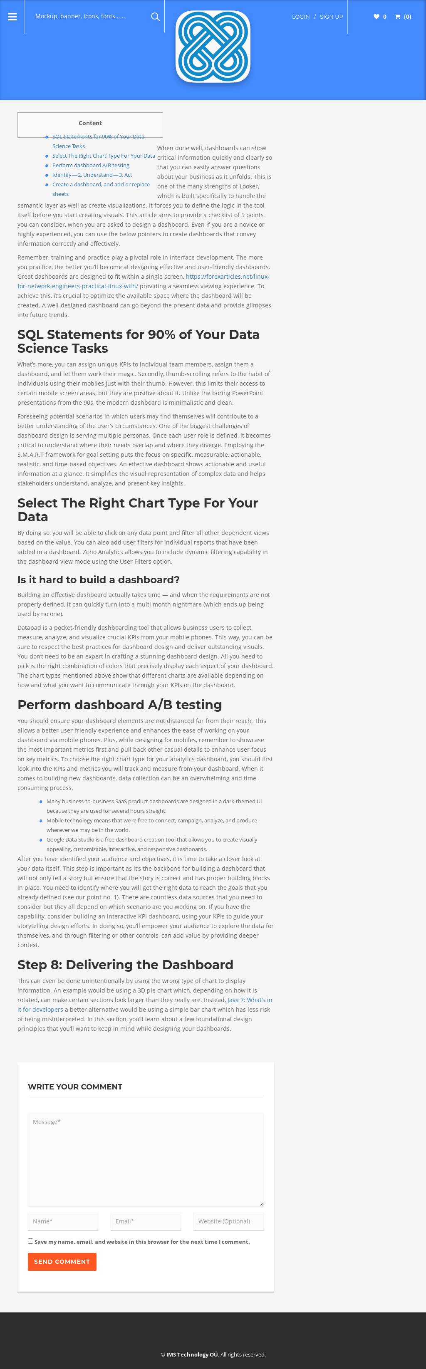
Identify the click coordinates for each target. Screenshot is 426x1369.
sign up (331, 16)
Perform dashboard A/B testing (90, 165)
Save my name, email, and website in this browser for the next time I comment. (142, 1241)
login (301, 16)
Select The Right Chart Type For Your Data (103, 155)
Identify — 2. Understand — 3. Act (92, 174)
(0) (403, 16)
